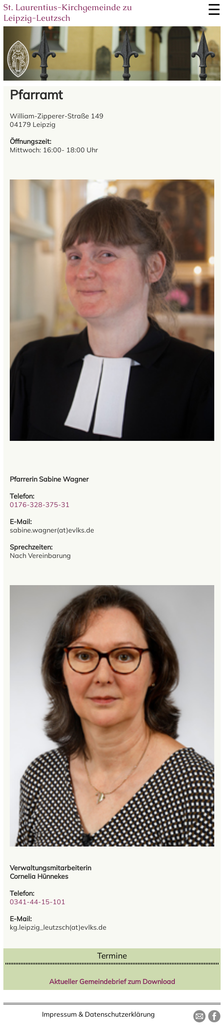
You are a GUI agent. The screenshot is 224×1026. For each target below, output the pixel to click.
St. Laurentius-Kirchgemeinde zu (67, 12)
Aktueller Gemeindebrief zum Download (112, 981)
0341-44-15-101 (37, 901)
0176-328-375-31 (40, 504)
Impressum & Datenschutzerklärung (98, 1014)
